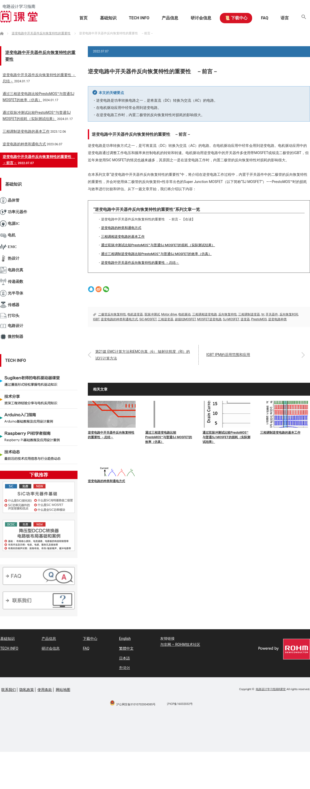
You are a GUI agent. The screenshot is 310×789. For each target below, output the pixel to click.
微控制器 (11, 336)
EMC (8, 247)
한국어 (124, 667)
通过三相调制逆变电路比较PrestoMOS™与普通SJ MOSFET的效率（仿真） (156, 254)
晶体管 (9, 200)
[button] (303, 18)
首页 (78, 17)
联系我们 (8, 689)
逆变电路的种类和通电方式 (121, 228)
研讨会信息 (198, 17)
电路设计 (11, 326)
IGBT (96, 319)
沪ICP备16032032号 (180, 703)
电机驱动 (184, 314)
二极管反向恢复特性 (112, 314)
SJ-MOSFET (231, 319)
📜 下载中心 (233, 17)
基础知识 (103, 17)
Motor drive (169, 314)
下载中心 (90, 638)
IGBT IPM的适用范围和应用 (229, 355)
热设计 (9, 258)
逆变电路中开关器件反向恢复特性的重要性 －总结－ (140, 263)
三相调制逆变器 (249, 314)
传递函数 (11, 281)
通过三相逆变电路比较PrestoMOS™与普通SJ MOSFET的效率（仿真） (168, 437)
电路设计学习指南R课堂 (271, 689)
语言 (284, 17)
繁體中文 (126, 648)
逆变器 (245, 319)
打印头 (9, 315)
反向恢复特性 (227, 314)
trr (262, 314)
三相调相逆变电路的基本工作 (123, 236)
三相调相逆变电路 (204, 314)
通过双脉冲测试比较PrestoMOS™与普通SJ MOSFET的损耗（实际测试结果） (158, 245)
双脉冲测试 (152, 314)
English (124, 638)
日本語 (124, 658)
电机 (8, 235)
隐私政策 (26, 689)
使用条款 (44, 689)
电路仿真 (11, 270)
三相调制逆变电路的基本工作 (280, 432)
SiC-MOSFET (147, 319)
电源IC (10, 223)
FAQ (263, 17)
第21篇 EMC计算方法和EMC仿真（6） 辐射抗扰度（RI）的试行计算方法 (143, 354)
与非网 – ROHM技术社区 (180, 644)
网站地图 (63, 689)
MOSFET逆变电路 (209, 319)
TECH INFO (135, 17)
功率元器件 (13, 212)
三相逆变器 (165, 319)
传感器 (9, 305)
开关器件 (272, 314)
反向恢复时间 (289, 314)
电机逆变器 (135, 314)
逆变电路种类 (277, 319)
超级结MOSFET (185, 319)
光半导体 (11, 293)
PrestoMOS (259, 319)
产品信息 (166, 17)
